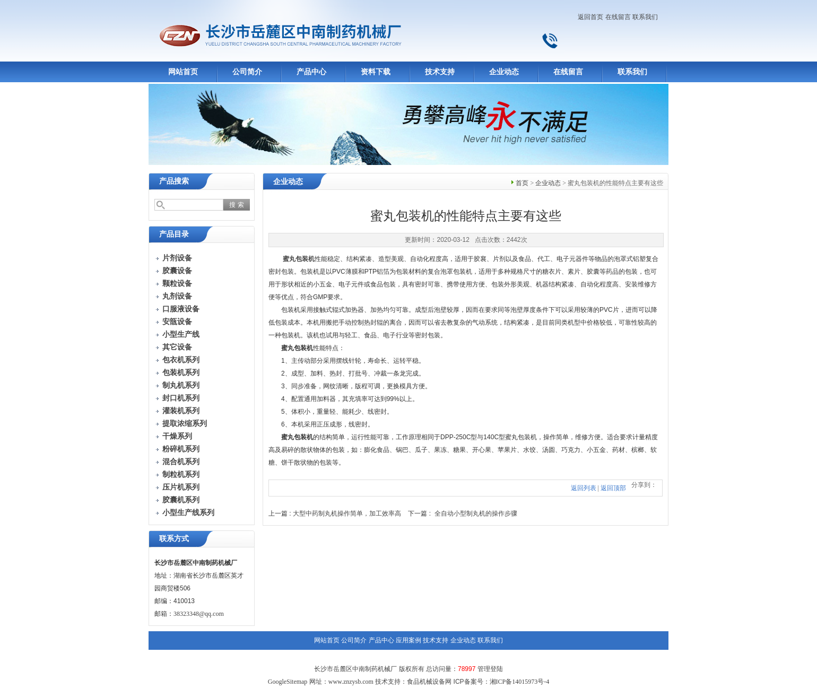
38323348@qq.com (198, 613)
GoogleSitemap (288, 681)
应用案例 (408, 640)
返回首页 (590, 17)
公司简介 (247, 72)
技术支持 (440, 72)
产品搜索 (174, 181)
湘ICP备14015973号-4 (520, 681)
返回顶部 (613, 488)
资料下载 (375, 72)
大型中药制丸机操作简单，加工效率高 (347, 513)
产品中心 (311, 72)
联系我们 (645, 17)
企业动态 (504, 72)
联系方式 (174, 539)
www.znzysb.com (350, 681)
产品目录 (174, 234)
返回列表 (583, 488)
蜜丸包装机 (299, 259)
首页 (522, 183)
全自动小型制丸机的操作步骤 (475, 513)
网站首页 (183, 72)
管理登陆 (490, 669)
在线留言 (618, 17)
